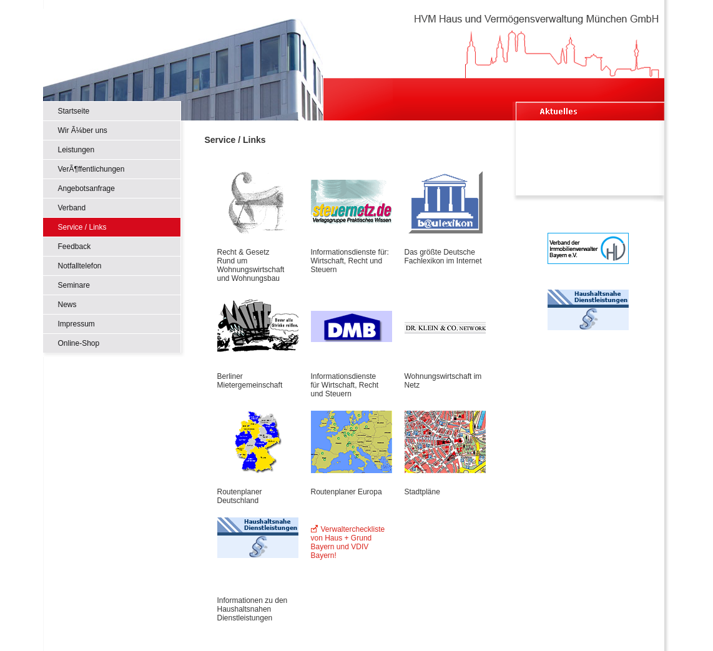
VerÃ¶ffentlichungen (91, 169)
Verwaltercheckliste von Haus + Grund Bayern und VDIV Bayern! (348, 542)
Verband (72, 207)
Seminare (74, 285)
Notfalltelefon (80, 266)
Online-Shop (79, 343)
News (67, 304)
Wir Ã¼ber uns (82, 130)
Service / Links (82, 227)
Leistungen (76, 149)
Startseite (74, 111)
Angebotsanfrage (86, 188)
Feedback (74, 246)
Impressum (76, 324)
